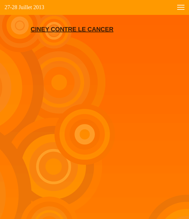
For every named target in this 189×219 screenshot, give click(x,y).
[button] (181, 7)
